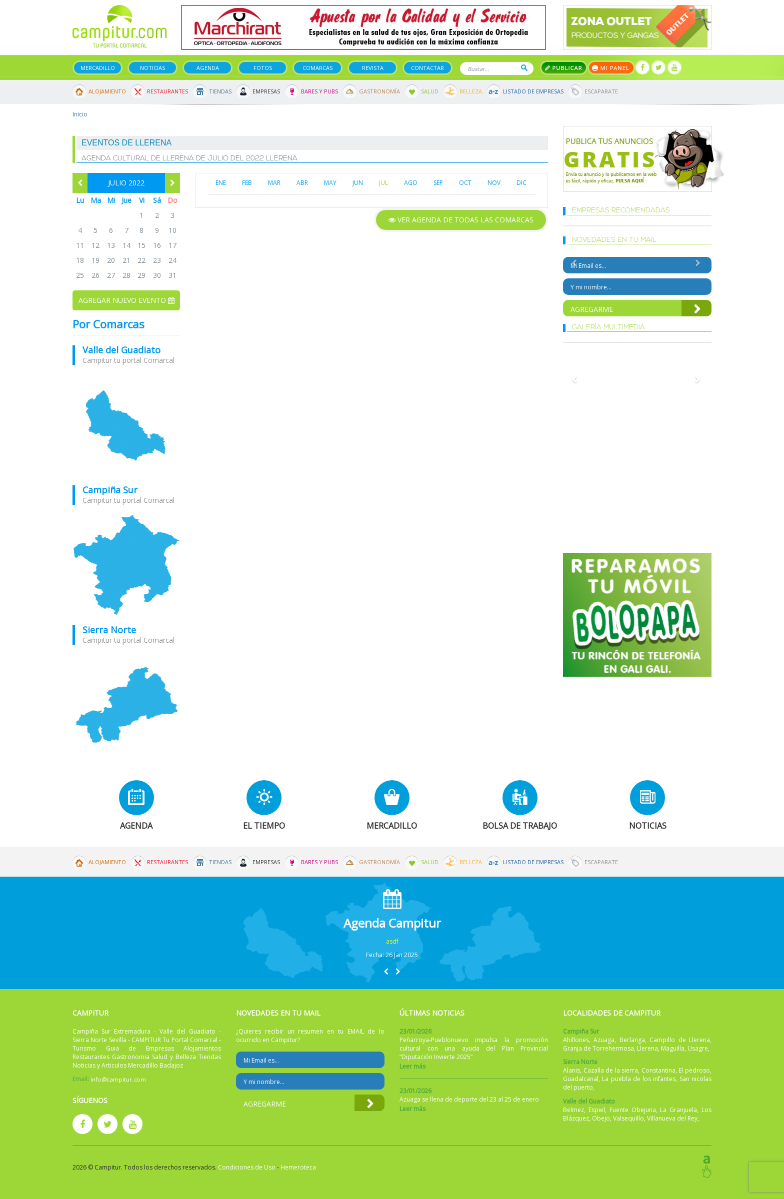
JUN (357, 182)
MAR (274, 182)
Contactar (427, 67)
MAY (330, 182)
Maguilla (672, 1048)
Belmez (573, 1110)
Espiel (596, 1110)
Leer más (413, 1066)
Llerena (647, 1048)
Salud (429, 91)
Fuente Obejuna (633, 1110)
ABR (302, 182)
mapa (126, 425)
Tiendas (220, 91)
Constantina (659, 1070)
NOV (494, 182)
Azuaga (604, 1040)
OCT (465, 182)
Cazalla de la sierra (611, 1070)
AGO (411, 182)
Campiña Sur (110, 490)
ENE (221, 182)
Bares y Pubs (319, 91)
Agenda (207, 67)
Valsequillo (628, 1118)
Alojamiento (107, 91)
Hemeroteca (298, 1167)
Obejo (601, 1118)
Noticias (152, 67)
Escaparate (601, 91)
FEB (247, 182)
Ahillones (576, 1040)
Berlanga (632, 1040)
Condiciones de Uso (247, 1167)
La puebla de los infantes (639, 1079)
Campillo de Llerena (680, 1040)
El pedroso (694, 1070)
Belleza (471, 91)
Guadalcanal (580, 1079)
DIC (521, 182)
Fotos (263, 67)
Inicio (80, 114)
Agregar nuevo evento (126, 300)
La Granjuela (678, 1110)
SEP (438, 182)
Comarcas (317, 67)
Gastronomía (379, 91)
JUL (383, 182)
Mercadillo (97, 67)
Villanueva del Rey (672, 1118)
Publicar (564, 67)
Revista (373, 67)
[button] (386, 971)
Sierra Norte (109, 630)
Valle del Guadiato (121, 350)
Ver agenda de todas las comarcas (461, 219)
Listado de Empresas (533, 91)
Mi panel (611, 67)
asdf (392, 941)
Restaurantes (167, 91)
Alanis (571, 1070)
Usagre (698, 1048)
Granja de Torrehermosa (598, 1048)
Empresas (266, 91)
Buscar (524, 67)
